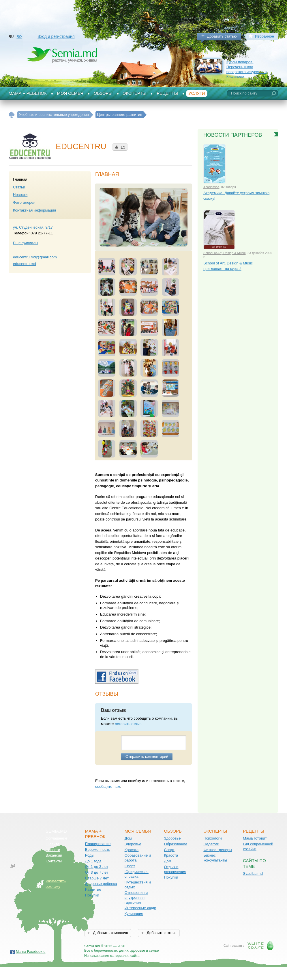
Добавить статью (222, 36)
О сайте (52, 844)
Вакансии (54, 855)
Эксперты (135, 93)
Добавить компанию (110, 933)
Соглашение (56, 838)
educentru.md (24, 264)
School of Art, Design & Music (224, 253)
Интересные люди (140, 908)
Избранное (264, 36)
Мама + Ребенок (28, 93)
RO (19, 37)
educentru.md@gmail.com (35, 257)
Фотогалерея (24, 202)
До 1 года (93, 861)
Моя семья (70, 93)
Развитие (93, 889)
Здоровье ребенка (101, 883)
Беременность (97, 849)
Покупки (92, 895)
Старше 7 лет (97, 878)
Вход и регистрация (55, 36)
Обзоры (103, 93)
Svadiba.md (253, 873)
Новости (20, 194)
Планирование (98, 844)
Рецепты (167, 93)
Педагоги (211, 844)
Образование (175, 844)
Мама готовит (255, 838)
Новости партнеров (232, 135)
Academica (211, 187)
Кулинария (134, 914)
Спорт (130, 866)
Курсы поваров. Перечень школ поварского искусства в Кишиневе (246, 69)
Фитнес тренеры (217, 850)
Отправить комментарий (146, 756)
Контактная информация (34, 210)
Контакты (54, 861)
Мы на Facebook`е (31, 952)
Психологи (212, 838)
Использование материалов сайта (112, 956)
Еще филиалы (25, 243)
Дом (128, 838)
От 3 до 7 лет (96, 872)
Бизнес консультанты (215, 857)
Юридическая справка (137, 874)
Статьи (19, 187)
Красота (132, 850)
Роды (89, 855)
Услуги (196, 93)
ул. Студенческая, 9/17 (33, 227)
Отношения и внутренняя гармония (136, 897)
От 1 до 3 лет (96, 866)
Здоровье (133, 844)
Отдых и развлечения (175, 869)
